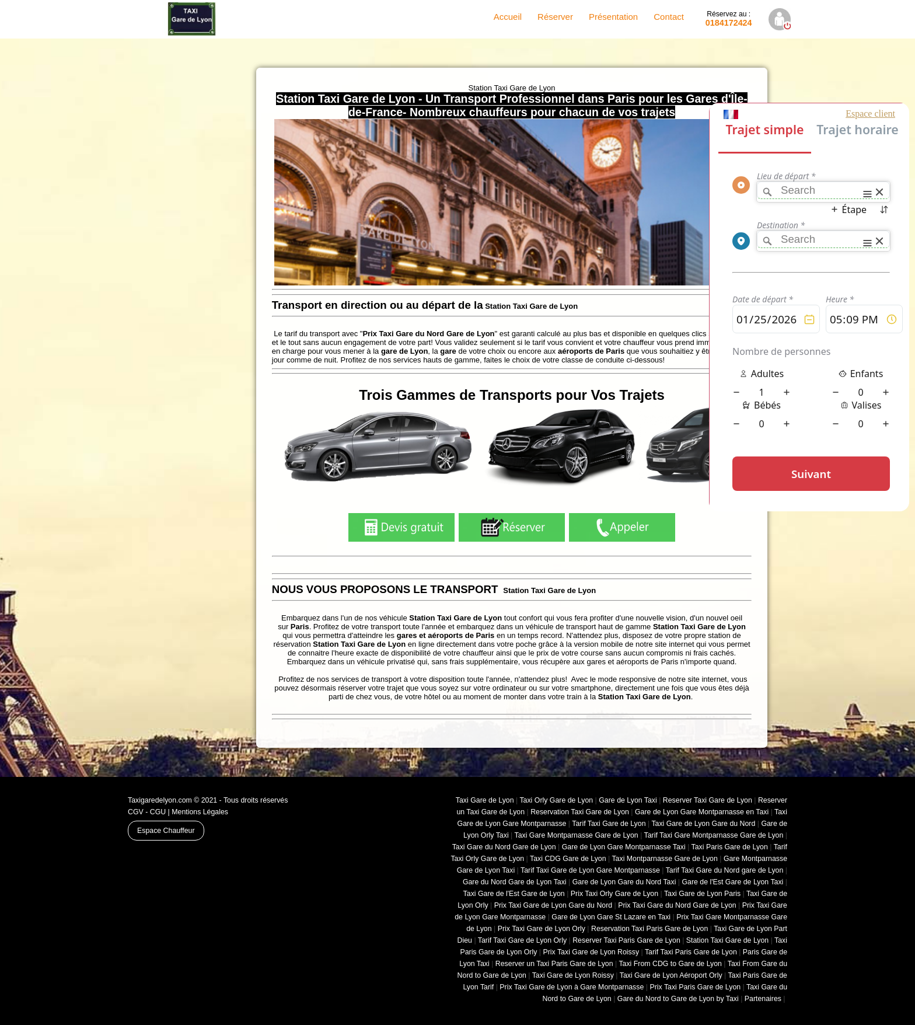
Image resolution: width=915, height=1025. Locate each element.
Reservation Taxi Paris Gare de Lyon (649, 929)
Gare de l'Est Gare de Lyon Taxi (732, 882)
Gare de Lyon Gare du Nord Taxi (624, 882)
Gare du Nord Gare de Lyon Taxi (515, 882)
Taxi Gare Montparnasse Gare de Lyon (576, 835)
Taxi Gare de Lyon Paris (702, 894)
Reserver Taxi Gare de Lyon (707, 800)
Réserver (555, 17)
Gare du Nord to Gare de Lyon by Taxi (678, 999)
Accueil (508, 17)
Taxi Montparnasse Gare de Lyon (664, 859)
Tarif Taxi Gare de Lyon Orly (522, 940)
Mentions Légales (200, 812)
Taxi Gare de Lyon (485, 800)
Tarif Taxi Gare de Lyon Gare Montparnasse (590, 870)
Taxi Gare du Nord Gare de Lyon (504, 847)
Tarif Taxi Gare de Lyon (608, 824)
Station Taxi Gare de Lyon (727, 940)
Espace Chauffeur (166, 831)
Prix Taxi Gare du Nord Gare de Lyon (677, 905)
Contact (669, 17)
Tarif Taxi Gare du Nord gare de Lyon (725, 870)
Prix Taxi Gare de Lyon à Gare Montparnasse (572, 987)
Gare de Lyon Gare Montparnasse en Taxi (702, 812)
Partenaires (763, 999)
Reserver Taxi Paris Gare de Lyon (626, 940)
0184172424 (729, 18)
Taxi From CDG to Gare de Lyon (670, 964)
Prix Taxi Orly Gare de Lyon (614, 894)
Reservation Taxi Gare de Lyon (579, 812)
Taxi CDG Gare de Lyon (568, 859)
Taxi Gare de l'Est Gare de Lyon (514, 894)
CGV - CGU (147, 812)
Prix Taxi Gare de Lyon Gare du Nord (553, 905)
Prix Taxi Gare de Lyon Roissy (591, 952)
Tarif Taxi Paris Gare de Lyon (691, 952)
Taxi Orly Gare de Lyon (556, 800)
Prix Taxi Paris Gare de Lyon (695, 987)
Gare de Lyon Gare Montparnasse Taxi (624, 847)
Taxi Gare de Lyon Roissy (573, 975)
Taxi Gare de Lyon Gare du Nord (703, 824)
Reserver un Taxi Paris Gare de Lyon (554, 964)
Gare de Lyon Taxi (628, 800)
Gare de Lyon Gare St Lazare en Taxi (610, 917)
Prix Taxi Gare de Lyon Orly (541, 929)
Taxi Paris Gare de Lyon (730, 847)
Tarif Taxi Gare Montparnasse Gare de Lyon (714, 835)
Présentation (613, 17)
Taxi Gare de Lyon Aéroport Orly (671, 975)
